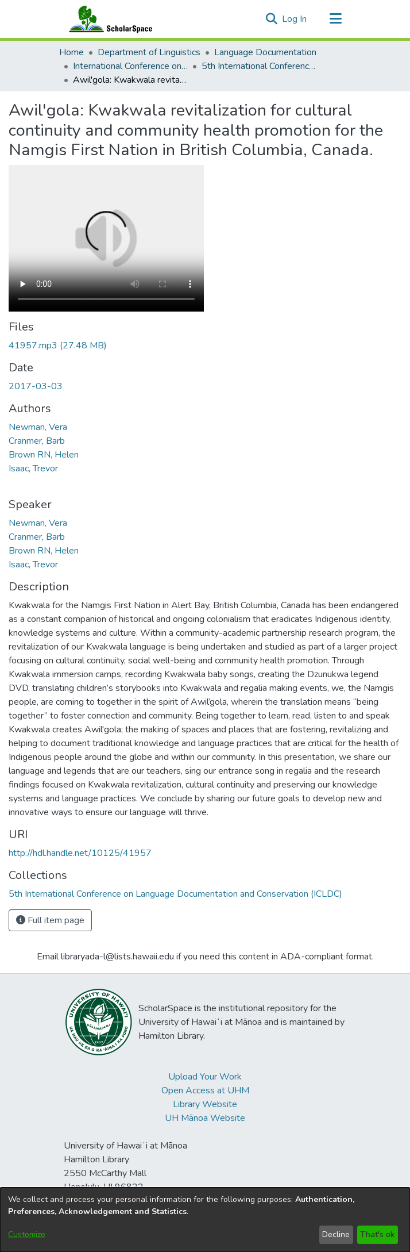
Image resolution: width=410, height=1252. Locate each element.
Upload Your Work (205, 1076)
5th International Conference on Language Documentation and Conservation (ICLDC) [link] (259, 66)
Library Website (205, 1104)
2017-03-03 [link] (36, 386)
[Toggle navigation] (335, 19)
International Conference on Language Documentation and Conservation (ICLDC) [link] (130, 66)
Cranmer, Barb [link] (37, 441)
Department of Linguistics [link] (149, 52)
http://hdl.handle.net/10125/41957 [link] (80, 853)
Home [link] (71, 52)
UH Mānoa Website (205, 1118)
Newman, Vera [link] (38, 427)
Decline (336, 1234)
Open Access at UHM (205, 1090)
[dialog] (205, 1220)
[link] (58, 345)
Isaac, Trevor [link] (33, 468)
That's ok (377, 1234)
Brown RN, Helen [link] (44, 454)
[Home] (108, 19)
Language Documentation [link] (265, 52)
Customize (26, 1234)
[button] (271, 19)
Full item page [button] (50, 920)
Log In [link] (295, 19)
